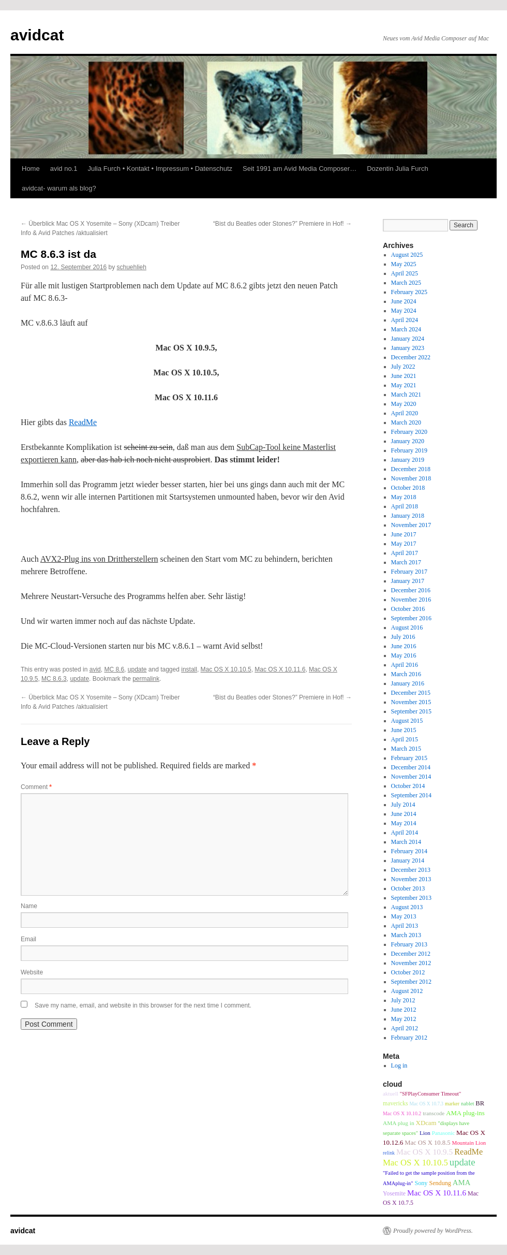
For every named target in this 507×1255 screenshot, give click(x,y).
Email (28, 939)
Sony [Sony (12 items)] (421, 1183)
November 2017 (411, 525)
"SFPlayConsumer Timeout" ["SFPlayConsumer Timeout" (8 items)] (430, 1094)
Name (29, 906)
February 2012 (409, 1037)
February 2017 (409, 571)
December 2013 (410, 869)
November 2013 (411, 879)
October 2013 (408, 888)
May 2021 (403, 385)
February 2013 (409, 944)
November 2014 (411, 776)
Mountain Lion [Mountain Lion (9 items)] (469, 1143)
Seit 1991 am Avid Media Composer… (299, 168)
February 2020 (409, 431)
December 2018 (410, 469)
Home (31, 168)
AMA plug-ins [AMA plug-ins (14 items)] (465, 1113)
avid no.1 (64, 168)
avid (95, 669)
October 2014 (408, 786)
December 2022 (410, 357)
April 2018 (404, 506)
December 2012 (410, 953)
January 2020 (407, 441)
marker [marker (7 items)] (452, 1103)
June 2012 (403, 1009)
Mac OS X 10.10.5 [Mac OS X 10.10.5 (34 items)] (415, 1163)
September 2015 (411, 711)
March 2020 (406, 422)
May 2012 (403, 1019)
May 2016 (403, 655)
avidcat (37, 34)
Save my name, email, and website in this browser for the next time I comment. (143, 1005)
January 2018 (407, 515)
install (189, 669)
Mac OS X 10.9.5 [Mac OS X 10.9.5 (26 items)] (424, 1151)
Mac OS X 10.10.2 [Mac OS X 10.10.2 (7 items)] (402, 1113)
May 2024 (403, 310)
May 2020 (403, 403)
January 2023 (407, 348)
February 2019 (409, 450)
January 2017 (407, 581)
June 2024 (403, 301)
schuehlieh (131, 267)
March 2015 (406, 748)
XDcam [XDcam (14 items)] (426, 1123)
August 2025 (407, 254)
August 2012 (407, 991)
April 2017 (404, 553)
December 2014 (410, 767)
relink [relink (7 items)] (389, 1153)
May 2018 (403, 497)
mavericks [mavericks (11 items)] (395, 1103)
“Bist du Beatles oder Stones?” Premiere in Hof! (282, 223)
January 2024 (407, 338)
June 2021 (403, 376)
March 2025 (406, 282)
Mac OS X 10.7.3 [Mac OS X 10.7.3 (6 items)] (426, 1103)
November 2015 (411, 702)
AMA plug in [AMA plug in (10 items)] (398, 1123)
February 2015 (409, 758)
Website (32, 972)
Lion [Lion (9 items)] (425, 1133)
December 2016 (410, 590)
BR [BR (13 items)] (479, 1103)
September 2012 (411, 981)
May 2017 (403, 543)
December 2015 (410, 692)
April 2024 (404, 320)
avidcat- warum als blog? (59, 188)
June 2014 (403, 814)
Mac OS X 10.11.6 (280, 669)
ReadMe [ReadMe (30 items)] (468, 1152)
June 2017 (403, 534)
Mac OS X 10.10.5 (226, 669)
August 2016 (407, 627)
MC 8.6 (114, 669)
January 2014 (407, 860)
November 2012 (411, 963)
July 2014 (403, 804)
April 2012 (404, 1028)
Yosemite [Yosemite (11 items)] (394, 1193)
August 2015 (407, 720)
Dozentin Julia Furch (397, 168)
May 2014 (403, 823)
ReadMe (83, 422)
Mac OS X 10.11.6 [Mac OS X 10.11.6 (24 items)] (436, 1192)
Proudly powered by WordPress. (433, 1230)
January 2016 (407, 683)
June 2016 (403, 646)
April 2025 (404, 273)
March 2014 (406, 841)
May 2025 (403, 264)
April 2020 (404, 413)
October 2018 (408, 487)
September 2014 (411, 795)
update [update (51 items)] (462, 1162)
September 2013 (411, 897)
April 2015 (404, 739)
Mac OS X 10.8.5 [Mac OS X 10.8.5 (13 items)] (427, 1142)
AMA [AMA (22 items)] (462, 1182)
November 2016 (411, 599)
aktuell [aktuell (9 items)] (390, 1093)
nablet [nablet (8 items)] (467, 1103)
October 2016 (408, 608)
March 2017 (406, 562)
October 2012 (408, 972)
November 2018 (411, 478)
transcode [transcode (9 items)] (433, 1113)
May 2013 (403, 916)
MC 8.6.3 (54, 678)
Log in (399, 1065)
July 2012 (403, 1000)
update (137, 669)
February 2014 (409, 851)
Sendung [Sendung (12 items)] (440, 1183)
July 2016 (403, 636)
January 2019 (407, 459)
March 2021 (406, 394)
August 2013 (407, 907)
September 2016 (411, 618)
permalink (145, 678)
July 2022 (403, 366)
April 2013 (404, 925)
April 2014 (404, 832)
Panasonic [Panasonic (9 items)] (443, 1133)
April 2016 (404, 664)
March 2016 (406, 674)
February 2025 (409, 292)
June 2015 (403, 730)
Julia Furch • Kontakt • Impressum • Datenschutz (159, 168)
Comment (36, 787)
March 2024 (406, 329)
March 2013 (406, 935)
